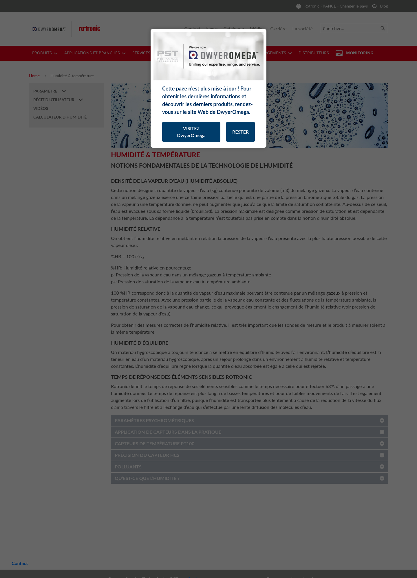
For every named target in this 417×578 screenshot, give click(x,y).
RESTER (240, 131)
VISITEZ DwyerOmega (191, 131)
